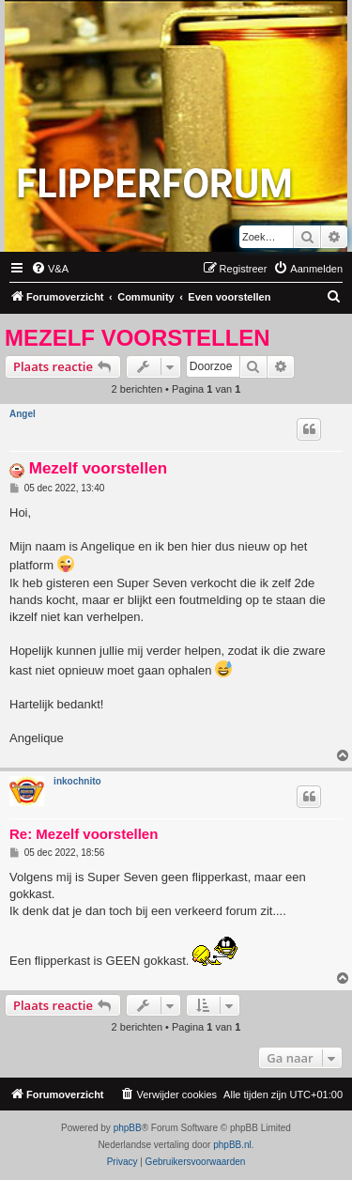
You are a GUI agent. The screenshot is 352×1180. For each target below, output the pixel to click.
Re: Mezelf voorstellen (83, 834)
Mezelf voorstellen (137, 337)
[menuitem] (50, 268)
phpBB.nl (232, 1145)
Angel (22, 414)
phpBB (128, 1128)
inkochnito (77, 781)
